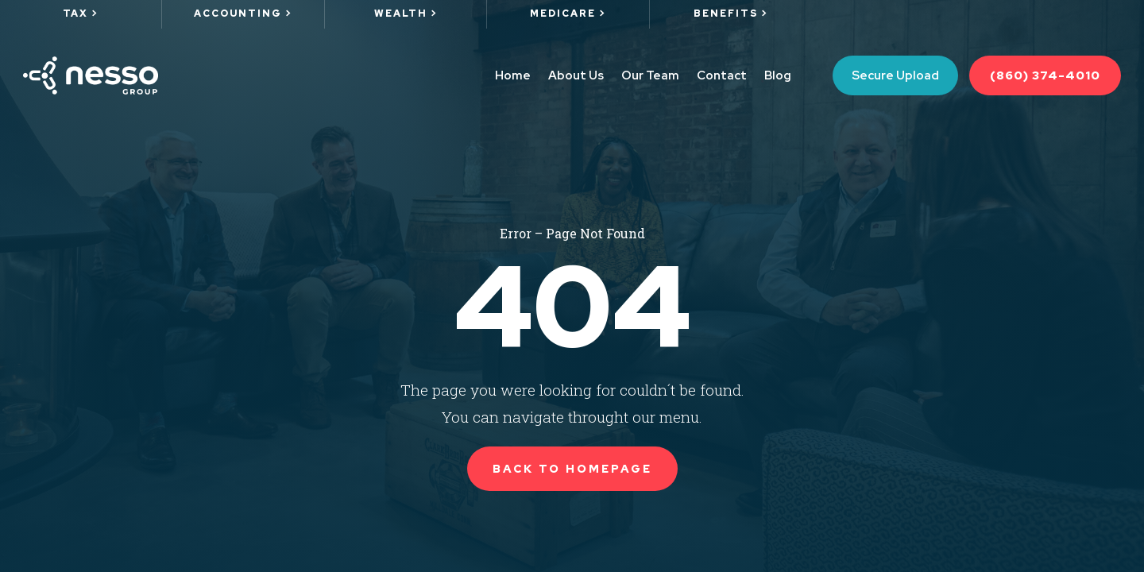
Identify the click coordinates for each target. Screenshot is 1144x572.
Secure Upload (895, 75)
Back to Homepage (572, 469)
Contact (722, 75)
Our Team (650, 75)
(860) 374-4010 (1045, 75)
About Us (576, 75)
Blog (777, 75)
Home (513, 75)
